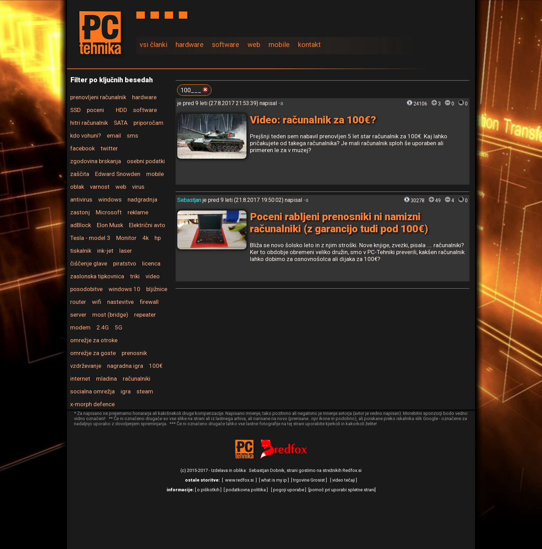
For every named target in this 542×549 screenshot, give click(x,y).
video (153, 276)
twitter (109, 148)
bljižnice (156, 289)
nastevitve (120, 301)
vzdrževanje (85, 365)
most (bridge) (110, 314)
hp (158, 237)
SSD (75, 109)
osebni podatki (146, 161)
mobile (279, 44)
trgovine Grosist (309, 480)
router (78, 301)
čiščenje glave (88, 263)
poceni (95, 109)
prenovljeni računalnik (98, 97)
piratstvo (124, 263)
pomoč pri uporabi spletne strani (342, 489)
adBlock (80, 225)
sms (132, 135)
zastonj (80, 212)
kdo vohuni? (85, 135)
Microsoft (109, 212)
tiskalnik (80, 250)
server (78, 314)
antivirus (81, 199)
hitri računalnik (89, 122)
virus (138, 186)
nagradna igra (125, 365)
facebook (82, 148)
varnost (100, 186)
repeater (145, 314)
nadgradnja (142, 199)
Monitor (126, 237)
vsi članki (153, 44)
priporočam (148, 122)
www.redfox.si (239, 480)
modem (80, 327)
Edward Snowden (117, 173)
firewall (149, 301)
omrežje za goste (93, 353)
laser (125, 250)
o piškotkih (208, 489)
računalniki (136, 378)
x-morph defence (92, 404)
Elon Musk (110, 225)
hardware (190, 44)
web (253, 44)
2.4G (102, 327)
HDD (121, 109)
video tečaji (343, 480)
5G (118, 327)
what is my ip (274, 480)
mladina (106, 378)
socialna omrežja (92, 391)
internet (80, 378)
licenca (151, 263)
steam (145, 391)
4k (145, 237)
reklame (138, 212)
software (225, 44)
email (114, 135)
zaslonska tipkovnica (97, 276)
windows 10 (124, 289)
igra (126, 391)
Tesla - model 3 (90, 237)
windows (110, 199)
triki (135, 276)
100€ (155, 365)
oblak (77, 186)
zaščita (79, 173)
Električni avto (147, 225)
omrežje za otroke (94, 340)
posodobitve (86, 289)
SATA (121, 122)
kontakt (309, 44)
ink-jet (105, 250)
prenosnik (134, 353)
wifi (96, 301)
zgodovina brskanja (95, 161)
